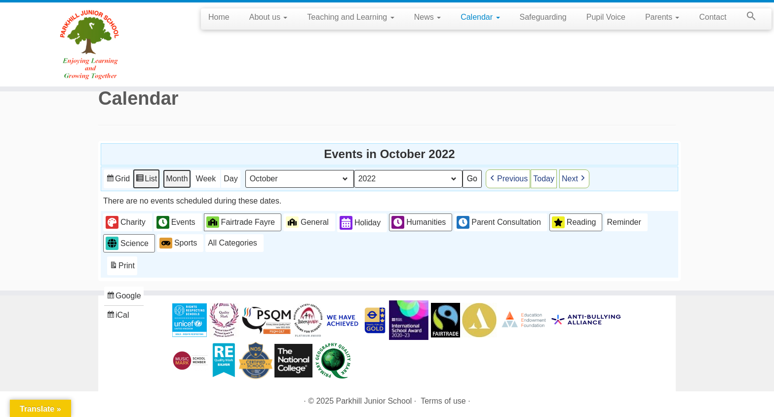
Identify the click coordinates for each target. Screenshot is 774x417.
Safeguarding (543, 17)
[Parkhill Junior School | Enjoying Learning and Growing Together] (89, 44)
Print (122, 266)
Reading (574, 222)
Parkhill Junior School (374, 401)
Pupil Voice (605, 17)
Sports (178, 243)
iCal (119, 316)
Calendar (480, 17)
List (146, 179)
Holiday (360, 222)
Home (219, 17)
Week (206, 178)
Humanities (418, 221)
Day (230, 178)
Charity (126, 221)
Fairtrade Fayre (240, 221)
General (307, 221)
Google (123, 297)
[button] (746, 17)
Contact (712, 17)
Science (127, 243)
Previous (508, 178)
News (427, 17)
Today (543, 178)
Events (175, 221)
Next (574, 178)
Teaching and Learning (350, 17)
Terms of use (443, 401)
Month (177, 178)
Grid (118, 179)
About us (268, 17)
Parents (662, 17)
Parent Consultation (499, 221)
